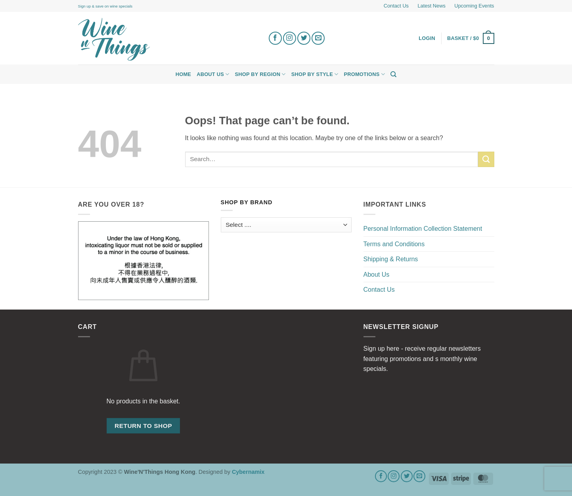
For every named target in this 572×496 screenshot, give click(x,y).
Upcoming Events (474, 6)
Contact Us (396, 6)
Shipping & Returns (390, 259)
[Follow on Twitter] (303, 38)
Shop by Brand (247, 202)
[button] (470, 38)
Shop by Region (260, 74)
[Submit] (486, 159)
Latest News (431, 6)
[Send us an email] (318, 38)
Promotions (364, 74)
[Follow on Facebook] (275, 38)
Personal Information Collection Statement (422, 228)
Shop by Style (315, 74)
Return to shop (143, 425)
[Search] (393, 74)
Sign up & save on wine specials (105, 6)
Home (183, 74)
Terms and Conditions (394, 244)
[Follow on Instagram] (289, 38)
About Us (213, 74)
